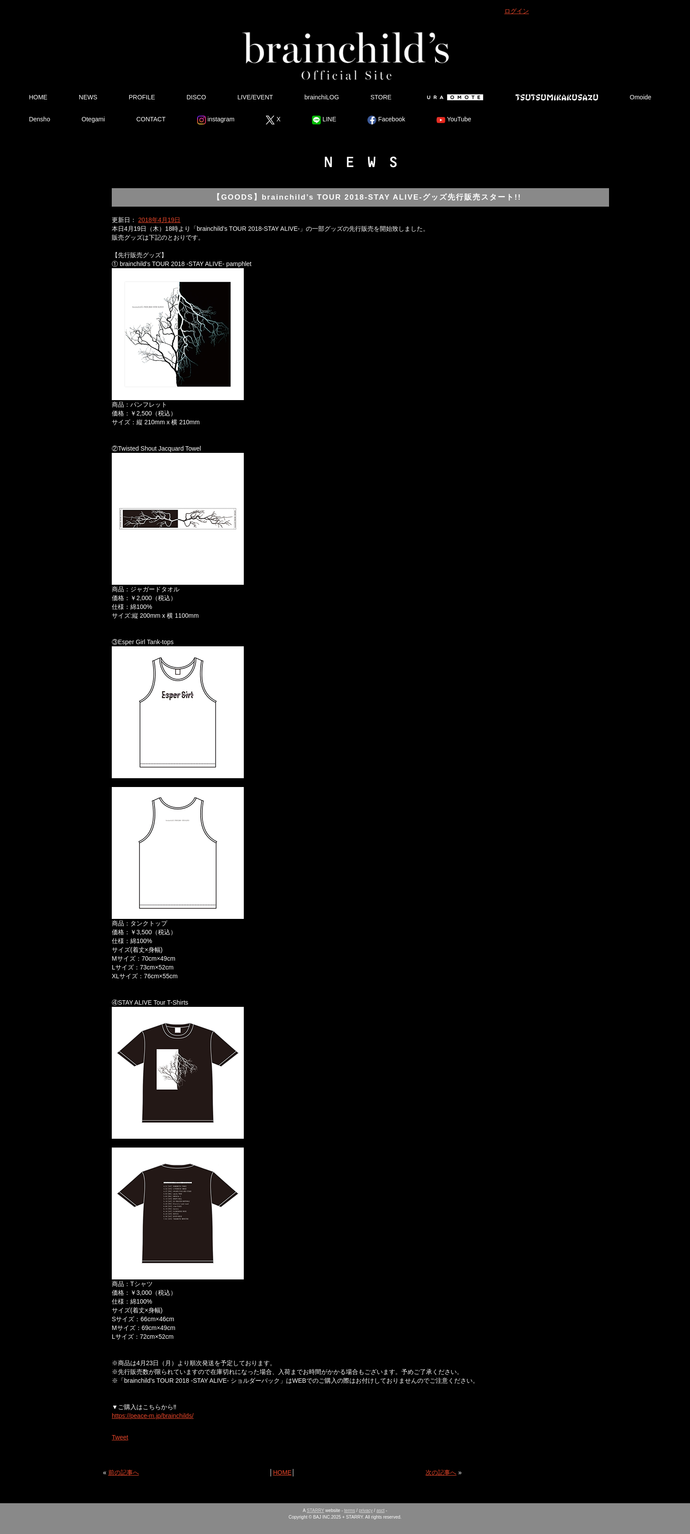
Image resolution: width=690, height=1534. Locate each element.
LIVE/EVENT (255, 97)
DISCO (196, 97)
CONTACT (151, 119)
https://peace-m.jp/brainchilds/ (153, 1415)
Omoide (640, 97)
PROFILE (141, 97)
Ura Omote (453, 97)
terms (349, 1510)
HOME (38, 97)
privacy (366, 1510)
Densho (39, 119)
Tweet (120, 1437)
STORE (381, 97)
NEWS (88, 97)
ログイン (516, 11)
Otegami (93, 119)
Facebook (386, 120)
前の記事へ (123, 1472)
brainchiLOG (322, 97)
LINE (324, 120)
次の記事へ (441, 1472)
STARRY (315, 1510)
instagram (216, 120)
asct (380, 1510)
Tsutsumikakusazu (556, 97)
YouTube (454, 120)
